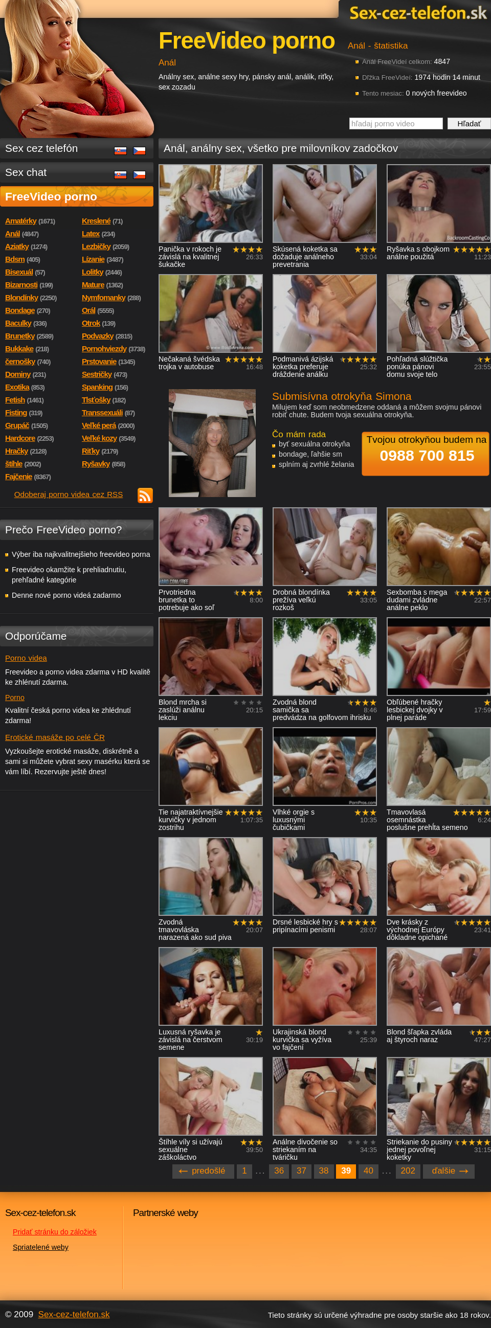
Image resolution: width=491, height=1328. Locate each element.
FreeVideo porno (51, 196)
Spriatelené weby (41, 1247)
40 (368, 1171)
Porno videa (26, 658)
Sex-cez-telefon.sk (417, 12)
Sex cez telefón (41, 148)
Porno (15, 697)
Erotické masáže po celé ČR (55, 737)
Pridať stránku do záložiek (55, 1232)
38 (324, 1171)
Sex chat (26, 172)
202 (408, 1171)
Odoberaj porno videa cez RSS (68, 494)
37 (301, 1171)
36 (279, 1171)
